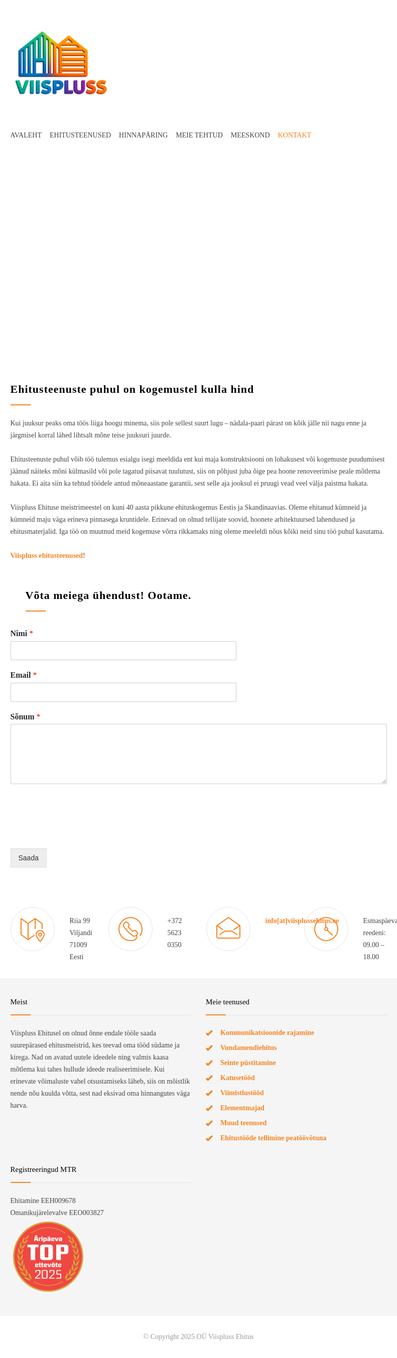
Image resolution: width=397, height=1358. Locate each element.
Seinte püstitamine (248, 1063)
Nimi (22, 633)
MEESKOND (250, 135)
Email (24, 675)
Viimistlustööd (242, 1093)
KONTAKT (295, 135)
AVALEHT (26, 135)
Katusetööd (237, 1078)
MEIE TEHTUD (199, 135)
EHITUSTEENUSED (80, 135)
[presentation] (87, 831)
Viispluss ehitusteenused (47, 555)
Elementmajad (242, 1108)
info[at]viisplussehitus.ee (302, 921)
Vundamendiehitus (248, 1047)
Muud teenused (243, 1123)
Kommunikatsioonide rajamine (267, 1032)
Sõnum (26, 716)
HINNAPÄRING (143, 135)
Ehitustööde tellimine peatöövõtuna (273, 1138)
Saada (29, 858)
